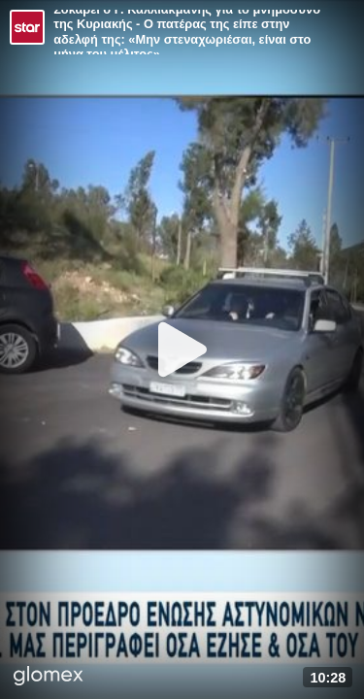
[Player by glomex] (48, 677)
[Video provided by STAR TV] (27, 27)
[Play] (182, 349)
